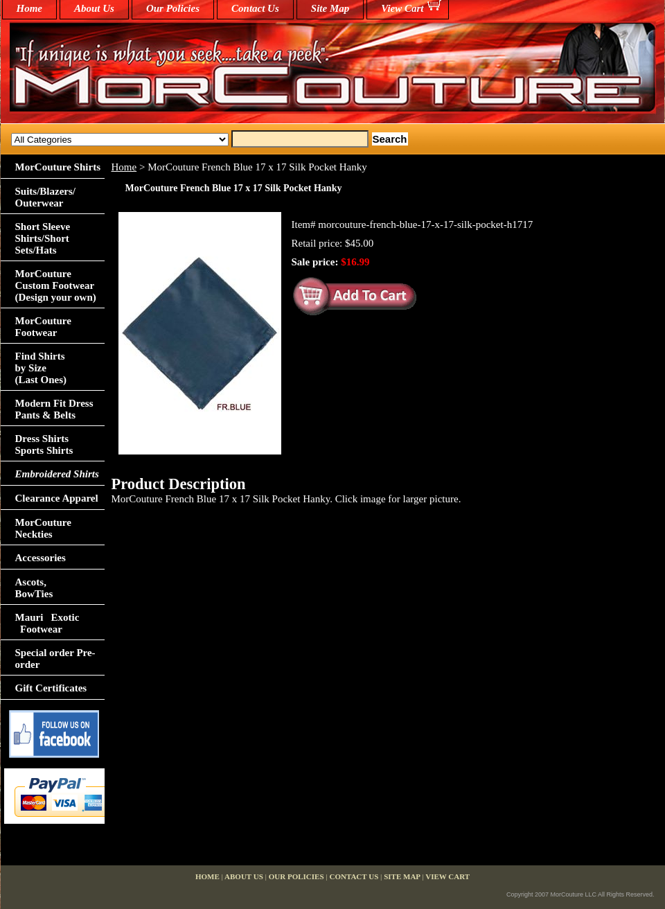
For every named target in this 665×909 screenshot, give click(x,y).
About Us (94, 8)
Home (124, 167)
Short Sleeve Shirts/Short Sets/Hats (43, 238)
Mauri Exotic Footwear (47, 623)
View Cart (402, 8)
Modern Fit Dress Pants (54, 409)
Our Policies (173, 8)
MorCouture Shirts (57, 167)
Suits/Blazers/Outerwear (45, 197)
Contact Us (255, 8)
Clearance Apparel (56, 498)
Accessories (40, 557)
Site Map (330, 8)
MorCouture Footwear (43, 326)
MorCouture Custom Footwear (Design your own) (55, 285)
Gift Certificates (51, 688)
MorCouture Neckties (43, 528)
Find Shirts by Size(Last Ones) (41, 368)
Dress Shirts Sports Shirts (44, 444)
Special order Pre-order (55, 658)
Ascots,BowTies (34, 587)
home (30, 8)
